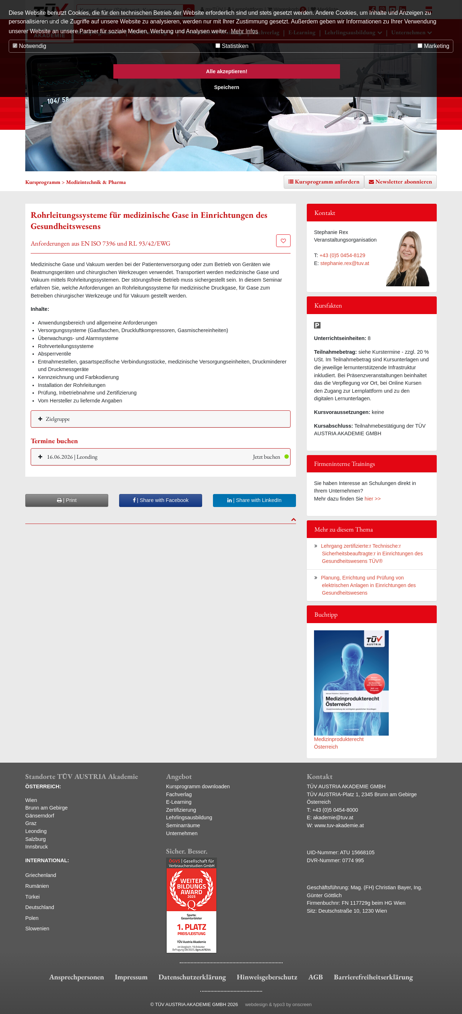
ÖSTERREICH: (43, 786)
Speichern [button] (226, 87)
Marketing (433, 46)
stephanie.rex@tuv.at (345, 263)
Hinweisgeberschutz (267, 977)
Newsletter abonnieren (403, 181)
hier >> (373, 499)
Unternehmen (181, 833)
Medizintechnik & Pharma (96, 181)
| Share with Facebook (161, 500)
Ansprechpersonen (76, 977)
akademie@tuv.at (333, 817)
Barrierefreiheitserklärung (373, 977)
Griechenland (40, 875)
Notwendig (29, 46)
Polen (32, 918)
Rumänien (37, 886)
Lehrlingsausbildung (189, 817)
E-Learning (178, 802)
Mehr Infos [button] (244, 31)
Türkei (32, 897)
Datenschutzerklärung (192, 977)
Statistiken (231, 46)
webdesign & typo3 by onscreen (278, 1004)
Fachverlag (179, 794)
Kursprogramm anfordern (327, 181)
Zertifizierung (181, 810)
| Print (67, 500)
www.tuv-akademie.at (339, 825)
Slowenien (37, 928)
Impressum (131, 977)
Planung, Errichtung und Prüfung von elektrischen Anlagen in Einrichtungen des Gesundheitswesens (368, 585)
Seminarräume (183, 825)
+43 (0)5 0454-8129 (342, 255)
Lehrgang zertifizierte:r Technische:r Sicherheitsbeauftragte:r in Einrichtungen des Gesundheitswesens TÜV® (372, 553)
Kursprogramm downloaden (198, 786)
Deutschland (39, 907)
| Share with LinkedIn (254, 500)
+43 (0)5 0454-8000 (335, 810)
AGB (315, 977)
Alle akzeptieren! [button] (226, 71)
